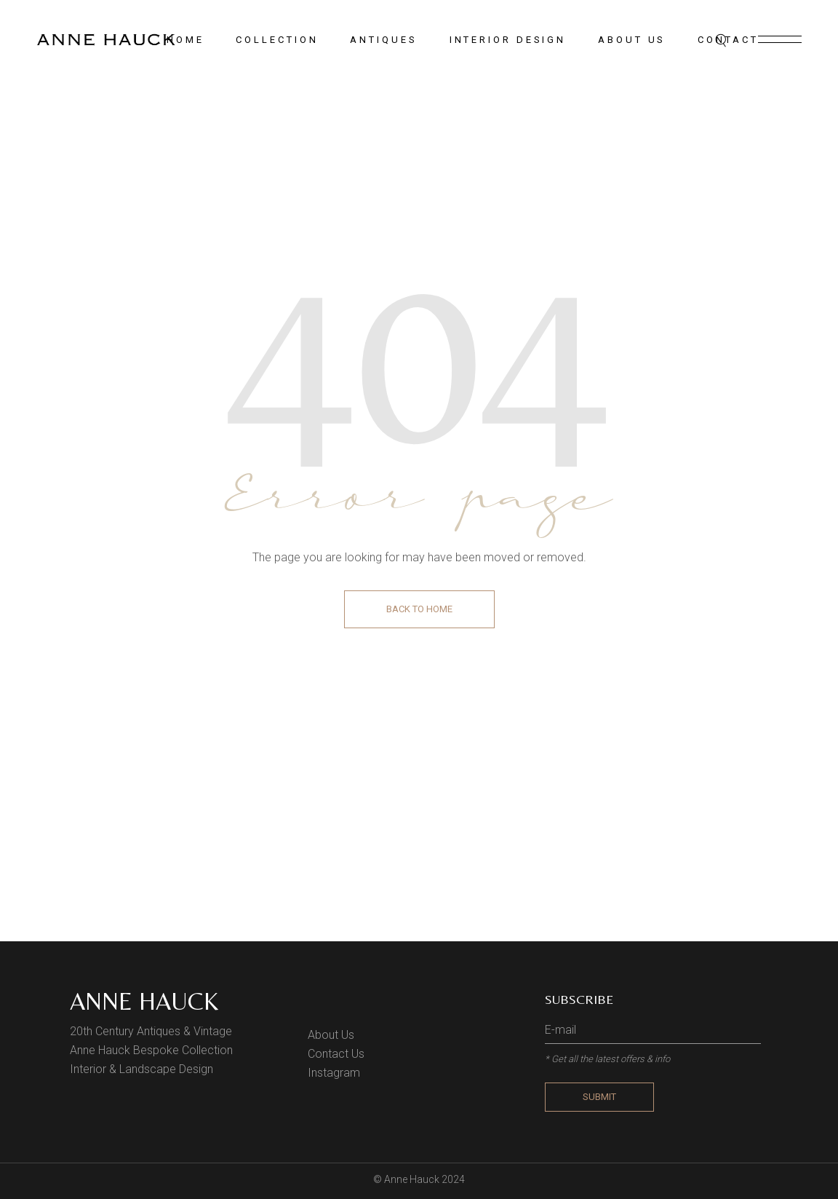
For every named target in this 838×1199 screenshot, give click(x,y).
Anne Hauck (144, 1001)
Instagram (334, 1073)
